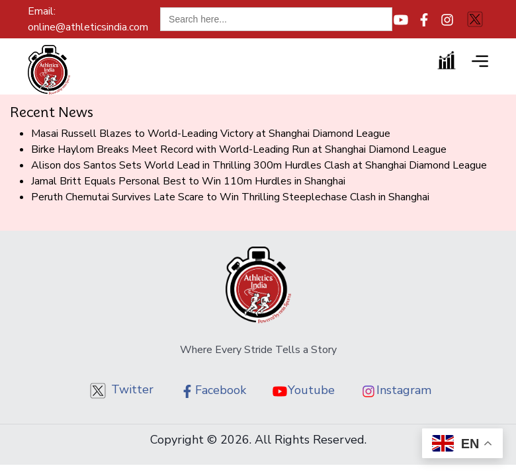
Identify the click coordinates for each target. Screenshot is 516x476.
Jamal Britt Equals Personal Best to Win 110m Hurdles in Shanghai (188, 181)
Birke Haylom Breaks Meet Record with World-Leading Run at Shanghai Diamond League (239, 149)
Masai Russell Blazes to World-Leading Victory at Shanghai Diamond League (210, 133)
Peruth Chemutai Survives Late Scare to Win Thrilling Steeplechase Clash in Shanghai (230, 197)
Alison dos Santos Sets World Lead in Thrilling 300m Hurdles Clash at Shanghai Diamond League (259, 165)
